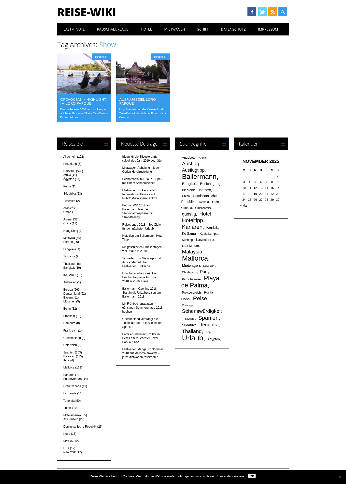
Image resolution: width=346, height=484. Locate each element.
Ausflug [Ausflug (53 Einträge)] (190, 163)
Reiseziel (69, 171)
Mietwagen (174, 29)
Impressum (268, 29)
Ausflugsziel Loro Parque (137, 101)
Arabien (68, 208)
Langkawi (69, 249)
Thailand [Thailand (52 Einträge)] (192, 331)
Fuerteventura (72, 379)
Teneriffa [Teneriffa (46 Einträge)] (209, 324)
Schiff (203, 29)
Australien (69, 282)
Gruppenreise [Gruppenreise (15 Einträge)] (203, 207)
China (67, 223)
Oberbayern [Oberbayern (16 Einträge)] (189, 272)
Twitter (262, 11)
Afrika (67, 175)
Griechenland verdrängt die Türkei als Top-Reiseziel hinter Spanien (142, 323)
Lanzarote (69, 393)
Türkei (67, 408)
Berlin (67, 308)
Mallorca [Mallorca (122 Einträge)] (195, 258)
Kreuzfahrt (70, 164)
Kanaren (68, 375)
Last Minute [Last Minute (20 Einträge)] (190, 246)
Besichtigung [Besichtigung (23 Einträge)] (210, 184)
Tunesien (69, 201)
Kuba (66, 433)
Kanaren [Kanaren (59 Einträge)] (192, 227)
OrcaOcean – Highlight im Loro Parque (83, 101)
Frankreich (70, 330)
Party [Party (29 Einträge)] (204, 271)
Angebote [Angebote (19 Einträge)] (188, 157)
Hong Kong (70, 231)
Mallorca (68, 367)
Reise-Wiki (86, 12)
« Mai (243, 205)
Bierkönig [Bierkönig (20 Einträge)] (189, 190)
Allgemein (69, 156)
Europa (68, 289)
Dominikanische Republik (80, 426)
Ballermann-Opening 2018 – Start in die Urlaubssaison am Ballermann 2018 (141, 292)
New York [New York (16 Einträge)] (209, 265)
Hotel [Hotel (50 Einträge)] (205, 214)
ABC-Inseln (70, 419)
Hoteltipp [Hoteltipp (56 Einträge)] (192, 220)
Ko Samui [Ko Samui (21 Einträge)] (189, 233)
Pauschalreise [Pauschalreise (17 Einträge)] (191, 279)
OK (252, 476)
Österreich (70, 345)
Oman (67, 212)
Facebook (251, 11)
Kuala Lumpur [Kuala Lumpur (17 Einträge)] (209, 233)
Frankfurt (69, 316)
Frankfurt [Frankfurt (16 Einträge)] (203, 201)
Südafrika (69, 193)
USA (66, 448)
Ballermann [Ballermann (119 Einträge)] (199, 176)
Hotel (146, 29)
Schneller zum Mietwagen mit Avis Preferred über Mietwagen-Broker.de (141, 262)
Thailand (69, 264)
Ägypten (68, 179)
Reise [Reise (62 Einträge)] (200, 298)
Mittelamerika (72, 415)
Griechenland (72, 338)
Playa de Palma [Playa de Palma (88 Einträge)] (200, 282)
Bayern (68, 297)
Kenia (67, 186)
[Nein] (339, 477)
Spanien (68, 352)
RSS (272, 11)
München (69, 301)
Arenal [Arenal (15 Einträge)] (203, 157)
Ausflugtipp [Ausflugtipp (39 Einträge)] (193, 170)
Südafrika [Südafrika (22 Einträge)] (189, 325)
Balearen (69, 356)
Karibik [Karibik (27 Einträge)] (212, 227)
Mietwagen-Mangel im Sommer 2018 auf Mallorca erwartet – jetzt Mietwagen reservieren (142, 353)
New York (69, 452)
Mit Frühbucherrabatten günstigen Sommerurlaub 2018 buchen (142, 307)
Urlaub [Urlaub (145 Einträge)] (192, 338)
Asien (67, 219)
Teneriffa (101, 56)
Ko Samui (69, 275)
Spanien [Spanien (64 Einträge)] (208, 318)
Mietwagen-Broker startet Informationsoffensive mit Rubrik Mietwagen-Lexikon (139, 194)
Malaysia (69, 238)
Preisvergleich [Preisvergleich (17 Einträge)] (191, 292)
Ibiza (66, 360)
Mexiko (68, 441)
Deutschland (71, 293)
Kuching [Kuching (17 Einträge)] (187, 240)
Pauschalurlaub (113, 29)
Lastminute (74, 29)
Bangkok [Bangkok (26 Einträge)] (189, 184)
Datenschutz (233, 29)
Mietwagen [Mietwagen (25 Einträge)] (191, 265)
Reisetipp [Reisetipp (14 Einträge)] (187, 305)
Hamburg (69, 323)
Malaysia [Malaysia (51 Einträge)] (192, 251)
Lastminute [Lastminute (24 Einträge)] (205, 240)
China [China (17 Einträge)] (186, 196)
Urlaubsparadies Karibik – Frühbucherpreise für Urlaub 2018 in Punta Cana (140, 277)
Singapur (69, 256)
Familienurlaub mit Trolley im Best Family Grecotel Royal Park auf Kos (141, 338)
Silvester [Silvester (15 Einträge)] (190, 318)
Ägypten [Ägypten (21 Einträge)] (213, 339)
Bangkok (69, 267)
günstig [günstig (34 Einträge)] (189, 214)
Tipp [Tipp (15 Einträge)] (208, 332)
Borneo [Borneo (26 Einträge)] (205, 190)
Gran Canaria (72, 386)
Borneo (68, 242)
